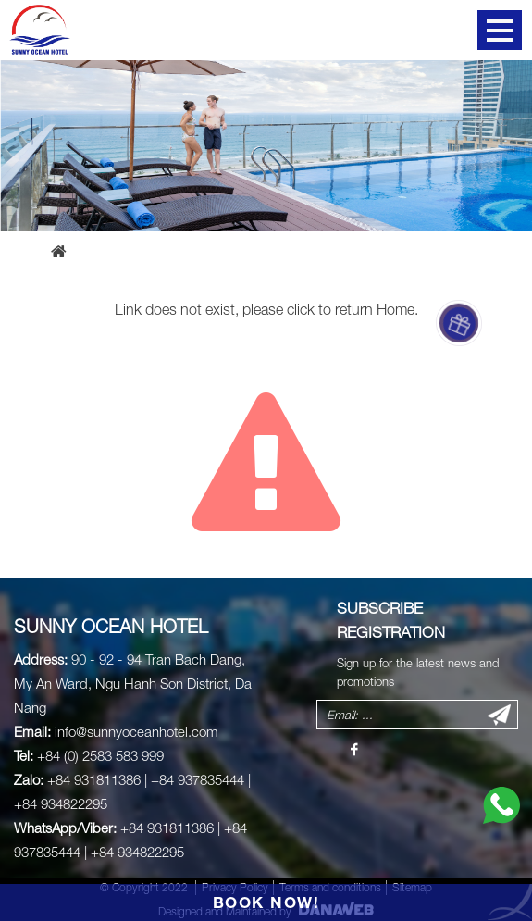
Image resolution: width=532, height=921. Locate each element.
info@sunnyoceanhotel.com (136, 731)
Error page (132, 251)
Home (395, 308)
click (301, 308)
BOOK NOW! (266, 902)
